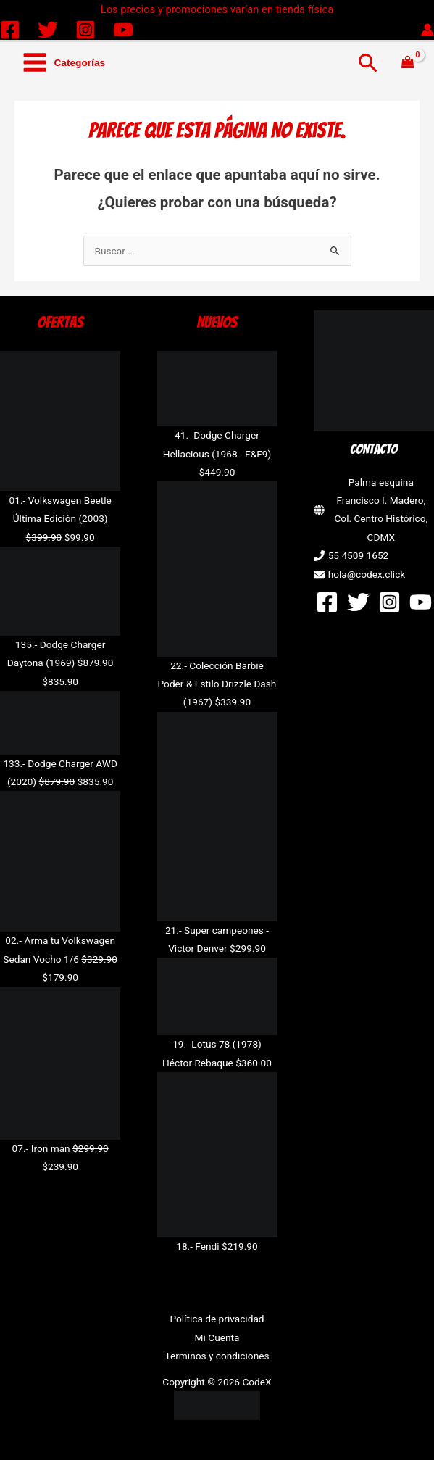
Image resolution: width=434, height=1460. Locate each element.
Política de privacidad (217, 1318)
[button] (368, 62)
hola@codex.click (367, 574)
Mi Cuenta (217, 1337)
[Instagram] (85, 30)
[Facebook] (10, 30)
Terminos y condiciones (216, 1355)
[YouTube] (123, 30)
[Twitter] (48, 30)
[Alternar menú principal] (63, 62)
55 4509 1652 (358, 555)
